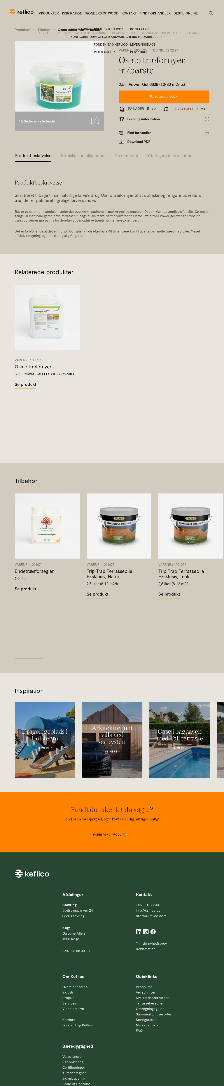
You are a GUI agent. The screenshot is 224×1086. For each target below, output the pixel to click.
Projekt (68, 997)
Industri (68, 992)
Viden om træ (73, 1008)
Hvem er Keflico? (75, 986)
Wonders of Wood (102, 13)
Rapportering (73, 1061)
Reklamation (146, 948)
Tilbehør (44, 29)
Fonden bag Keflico (77, 1024)
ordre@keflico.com (151, 915)
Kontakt (129, 13)
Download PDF (134, 141)
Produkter (49, 13)
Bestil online (186, 13)
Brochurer (144, 986)
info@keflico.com (150, 910)
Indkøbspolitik (73, 1078)
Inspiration (72, 13)
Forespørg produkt (164, 96)
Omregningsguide (150, 1008)
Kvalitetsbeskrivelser (152, 997)
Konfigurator (146, 1019)
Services (69, 1003)
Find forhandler (155, 13)
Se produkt (25, 384)
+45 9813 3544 (147, 904)
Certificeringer (73, 1067)
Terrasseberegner (150, 1003)
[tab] (33, 157)
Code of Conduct (76, 1083)
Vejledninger (146, 992)
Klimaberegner (74, 1072)
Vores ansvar (72, 1056)
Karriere (68, 1019)
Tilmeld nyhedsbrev (151, 943)
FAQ (139, 1030)
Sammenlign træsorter (154, 1013)
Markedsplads (147, 1024)
